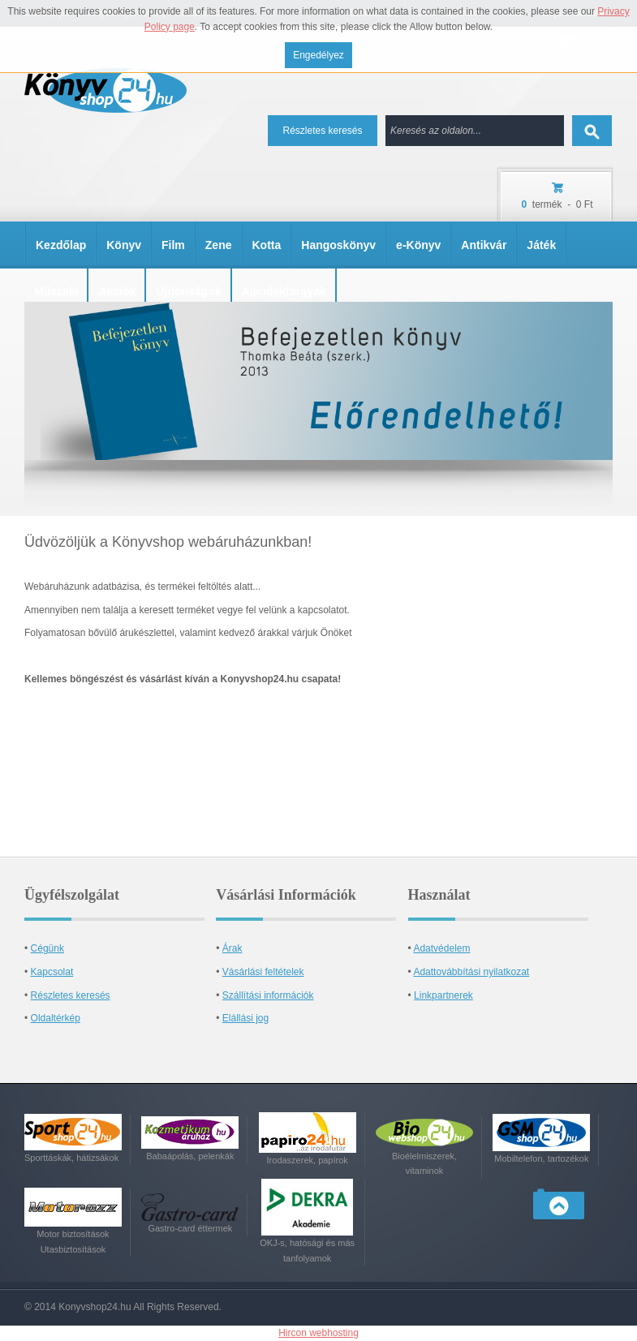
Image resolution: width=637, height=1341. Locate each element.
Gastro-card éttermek (190, 1228)
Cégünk (47, 948)
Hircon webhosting (318, 1333)
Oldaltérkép (55, 1018)
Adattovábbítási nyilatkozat (471, 972)
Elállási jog (245, 1018)
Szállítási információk (268, 995)
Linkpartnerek (443, 995)
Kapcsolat (52, 972)
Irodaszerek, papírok (307, 1160)
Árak (232, 948)
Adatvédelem (441, 948)
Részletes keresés (322, 130)
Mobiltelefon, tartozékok (541, 1158)
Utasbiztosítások (73, 1249)
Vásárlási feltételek (263, 972)
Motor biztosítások (73, 1234)
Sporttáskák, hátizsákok (71, 1158)
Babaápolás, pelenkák (190, 1156)
